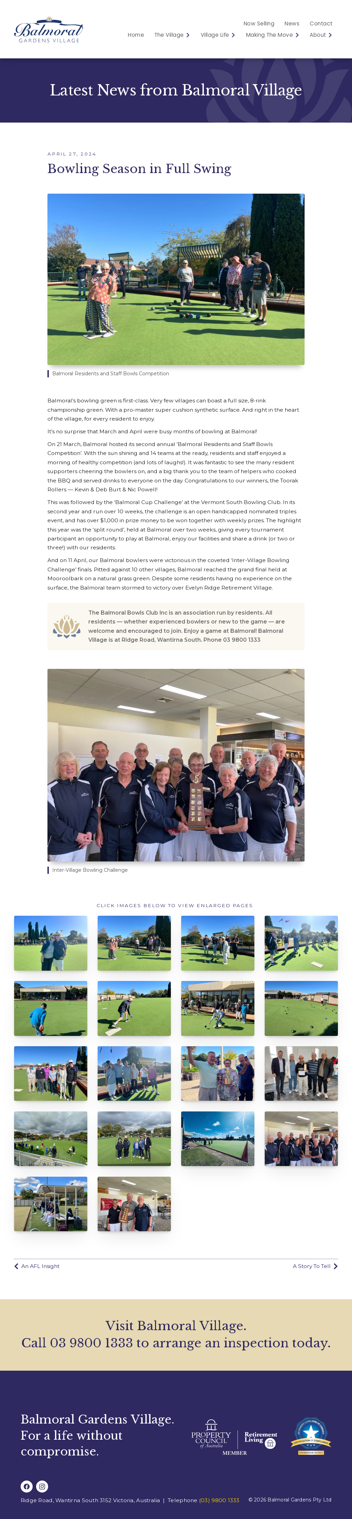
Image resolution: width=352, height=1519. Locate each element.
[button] (169, 35)
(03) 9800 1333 (219, 1500)
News (292, 23)
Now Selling (259, 23)
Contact (321, 23)
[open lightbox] (50, 943)
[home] (48, 29)
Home (136, 34)
